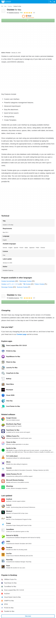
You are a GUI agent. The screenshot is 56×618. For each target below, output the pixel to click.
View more (28, 616)
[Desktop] (10, 6)
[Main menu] (54, 1)
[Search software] (50, 1)
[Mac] (5, 6)
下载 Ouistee (27, 284)
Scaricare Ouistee (22, 287)
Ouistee (14, 9)
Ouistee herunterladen (8, 281)
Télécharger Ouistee (25, 281)
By (13, 12)
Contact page (21, 334)
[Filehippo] (6, 1)
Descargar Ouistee (7, 287)
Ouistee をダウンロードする (10, 284)
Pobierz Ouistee (39, 284)
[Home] (2, 6)
